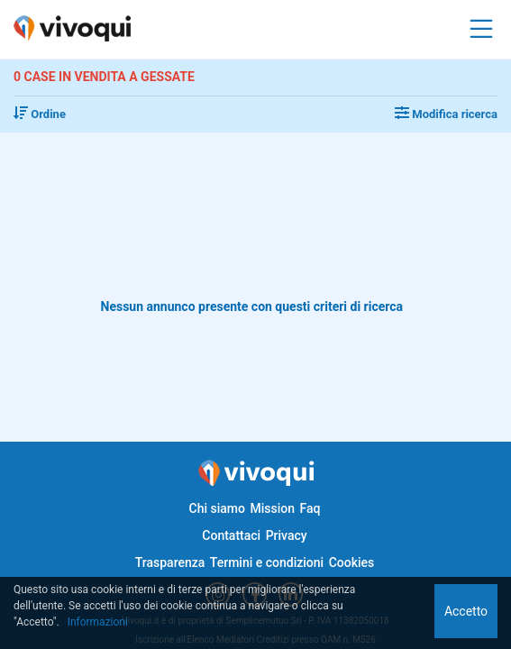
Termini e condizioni (267, 562)
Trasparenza (170, 562)
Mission (272, 508)
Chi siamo (217, 508)
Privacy (286, 535)
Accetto (466, 611)
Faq (309, 508)
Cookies (352, 562)
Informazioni (98, 622)
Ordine (40, 114)
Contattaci (231, 535)
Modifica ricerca (446, 114)
